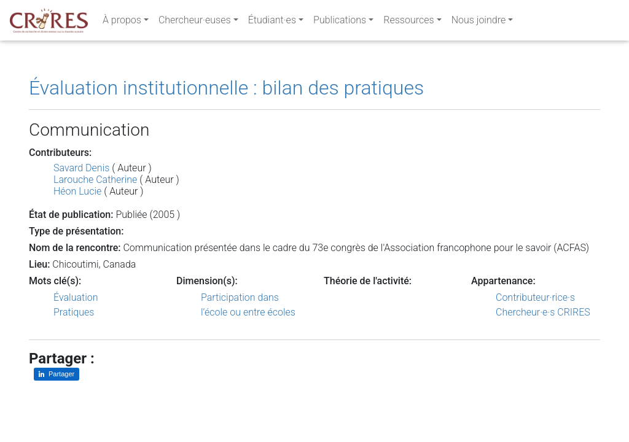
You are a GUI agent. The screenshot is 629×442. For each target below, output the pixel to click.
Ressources (408, 22)
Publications (339, 22)
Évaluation (75, 297)
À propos (122, 22)
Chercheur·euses (194, 22)
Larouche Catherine (95, 179)
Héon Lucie (77, 191)
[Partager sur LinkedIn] (56, 374)
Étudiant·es (272, 22)
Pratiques (73, 312)
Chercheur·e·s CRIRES (543, 312)
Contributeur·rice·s (535, 297)
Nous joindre (478, 22)
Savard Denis (81, 168)
